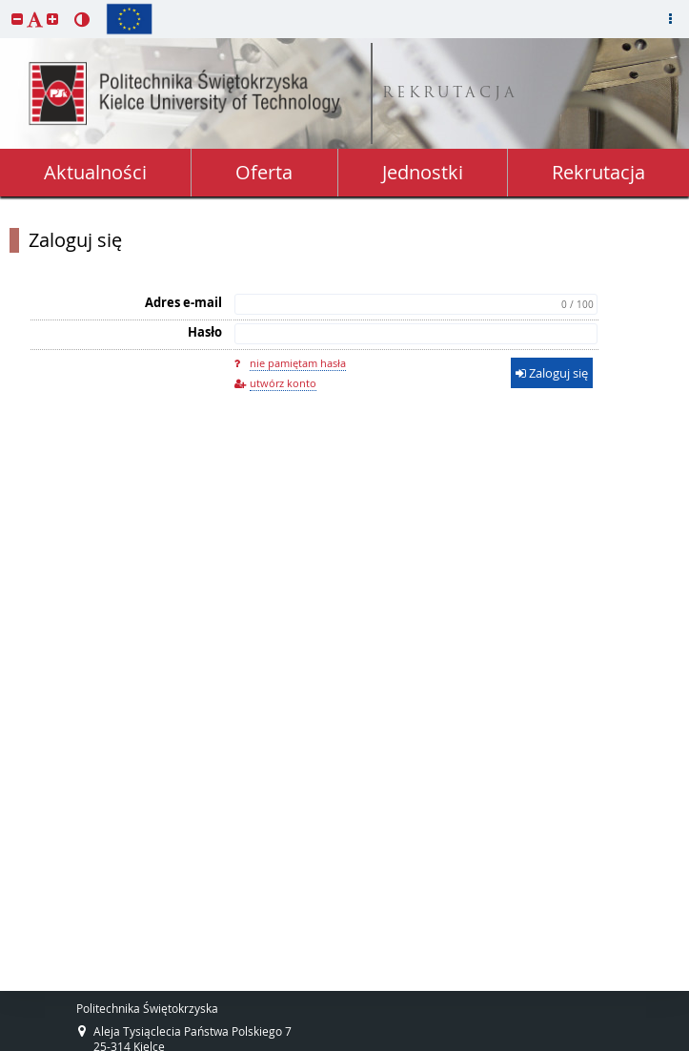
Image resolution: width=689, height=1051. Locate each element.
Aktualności (95, 172)
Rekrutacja (598, 172)
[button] (17, 19)
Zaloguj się (75, 240)
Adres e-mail (183, 302)
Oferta (264, 172)
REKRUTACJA (450, 94)
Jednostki (422, 172)
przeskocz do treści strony (5, 5)
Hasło (205, 331)
